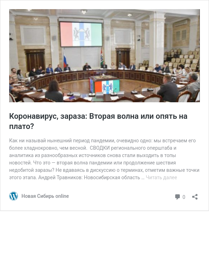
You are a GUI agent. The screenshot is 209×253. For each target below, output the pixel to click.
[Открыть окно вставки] (195, 194)
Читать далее (161, 177)
